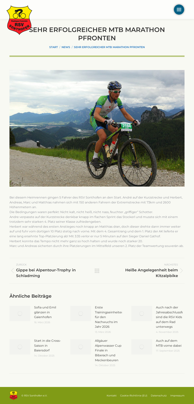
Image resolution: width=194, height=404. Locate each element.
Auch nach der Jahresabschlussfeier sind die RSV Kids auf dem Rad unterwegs (171, 317)
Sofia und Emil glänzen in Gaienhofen (45, 312)
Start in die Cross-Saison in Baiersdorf (47, 345)
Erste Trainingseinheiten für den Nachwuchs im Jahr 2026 (109, 317)
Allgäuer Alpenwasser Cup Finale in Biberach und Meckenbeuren (108, 350)
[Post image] (19, 313)
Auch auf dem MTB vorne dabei (168, 343)
